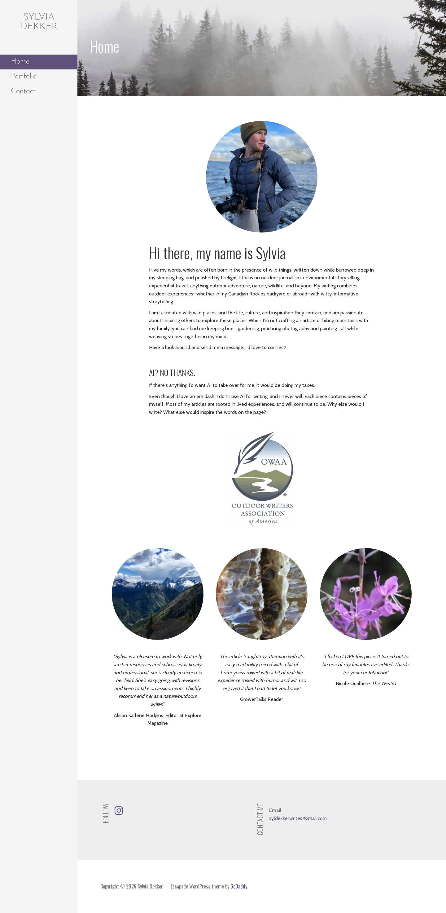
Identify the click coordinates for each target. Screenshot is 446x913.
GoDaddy (238, 886)
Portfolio (24, 76)
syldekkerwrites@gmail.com (298, 818)
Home (20, 61)
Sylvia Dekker (38, 22)
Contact (23, 91)
